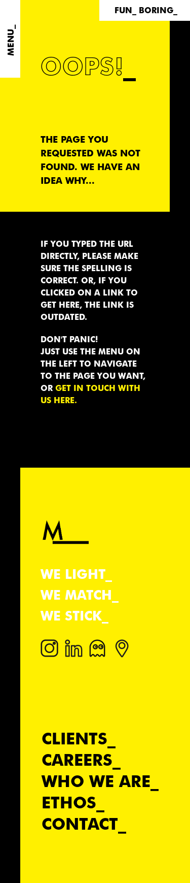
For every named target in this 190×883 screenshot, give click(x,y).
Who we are (96, 781)
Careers (77, 760)
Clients (74, 738)
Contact (80, 824)
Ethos (69, 802)
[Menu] (10, 39)
